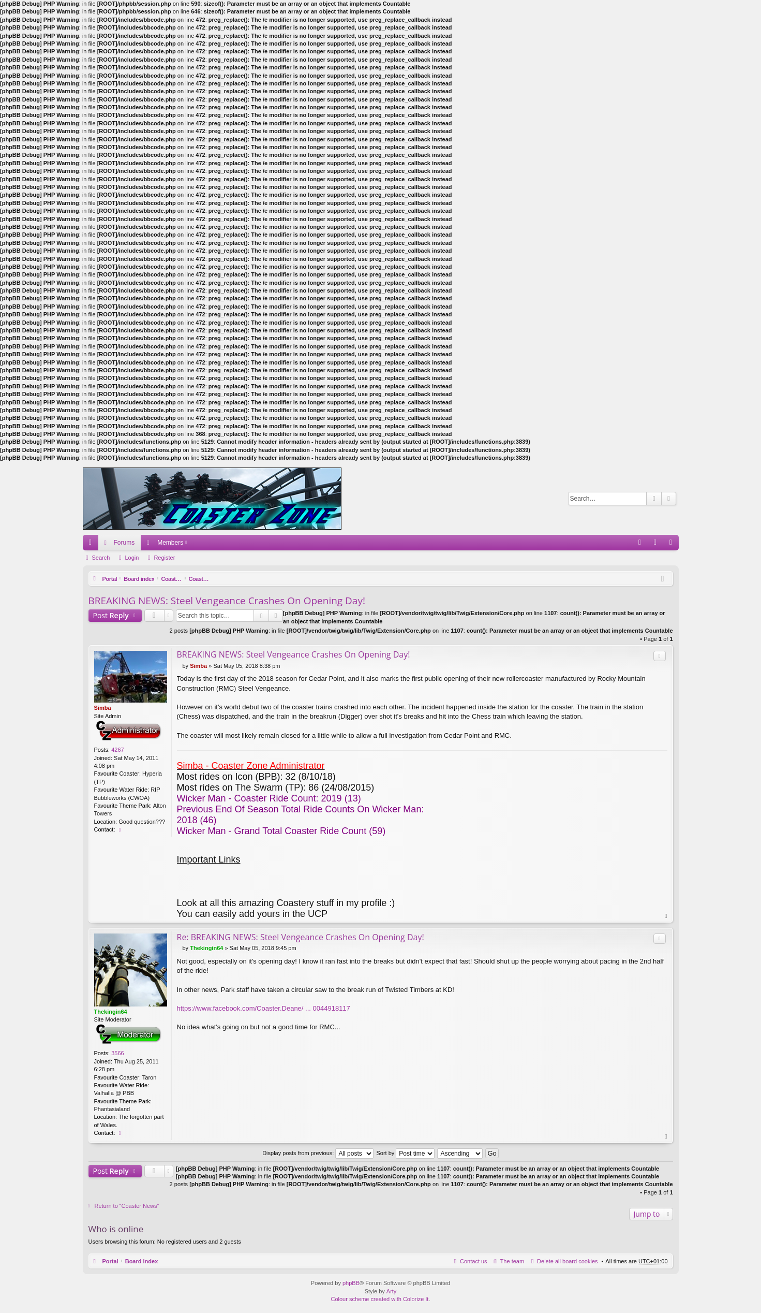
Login (132, 558)
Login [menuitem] (657, 544)
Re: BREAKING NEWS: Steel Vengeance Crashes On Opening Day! (300, 937)
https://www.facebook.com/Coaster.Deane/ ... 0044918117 (263, 1008)
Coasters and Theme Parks (201, 579)
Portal (110, 579)
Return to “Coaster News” (127, 1206)
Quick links (92, 544)
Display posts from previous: (318, 1153)
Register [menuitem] (672, 544)
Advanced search (669, 498)
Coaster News (263, 579)
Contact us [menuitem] (473, 1262)
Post (111, 615)
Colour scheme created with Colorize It (380, 1299)
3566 (117, 1054)
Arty (391, 1291)
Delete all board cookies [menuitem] (567, 1262)
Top (666, 916)
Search (654, 498)
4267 (117, 750)
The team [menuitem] (512, 1262)
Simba (102, 708)
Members (170, 542)
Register (164, 558)
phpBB (351, 1283)
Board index (141, 579)
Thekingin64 (110, 1012)
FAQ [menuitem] (642, 544)
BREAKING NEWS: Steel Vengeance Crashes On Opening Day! (226, 600)
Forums (124, 542)
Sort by (405, 1153)
